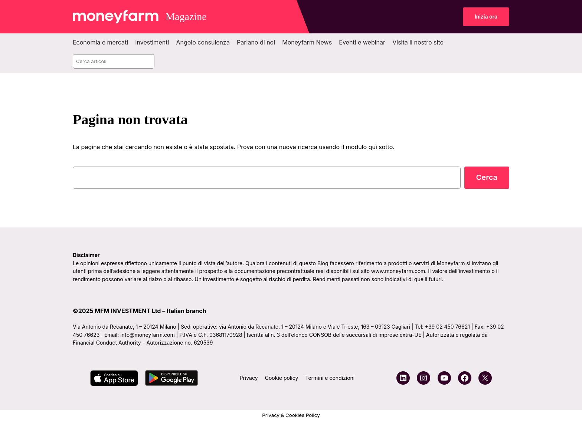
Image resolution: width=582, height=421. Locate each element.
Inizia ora (486, 16)
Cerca (486, 177)
